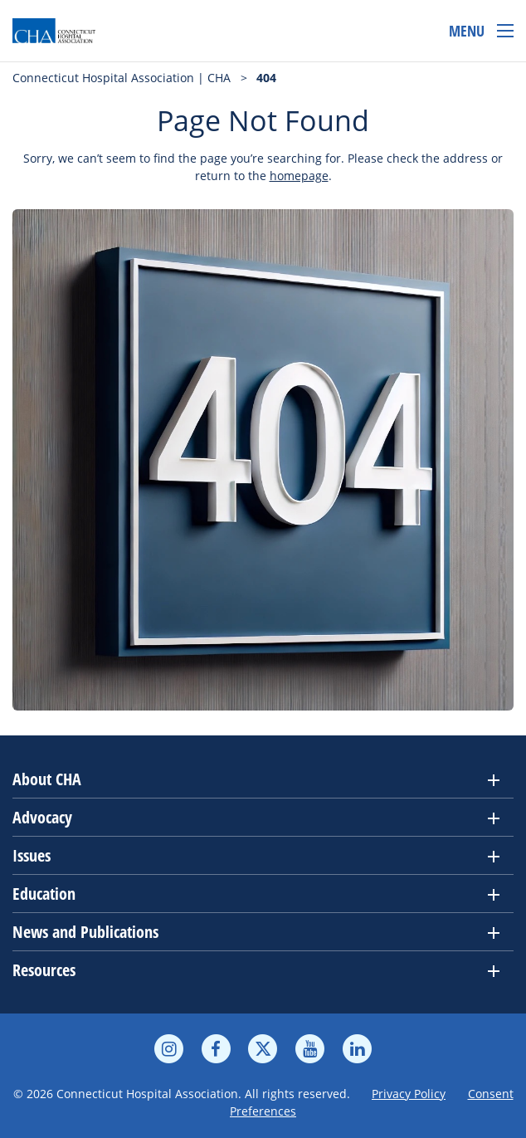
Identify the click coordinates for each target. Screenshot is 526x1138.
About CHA (46, 779)
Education (43, 893)
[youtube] (310, 1050)
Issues (31, 855)
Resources (43, 970)
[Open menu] (481, 31)
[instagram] (169, 1050)
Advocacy (42, 817)
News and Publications (85, 932)
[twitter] (263, 1050)
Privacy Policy (409, 1093)
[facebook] (216, 1050)
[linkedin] (357, 1050)
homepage (299, 175)
